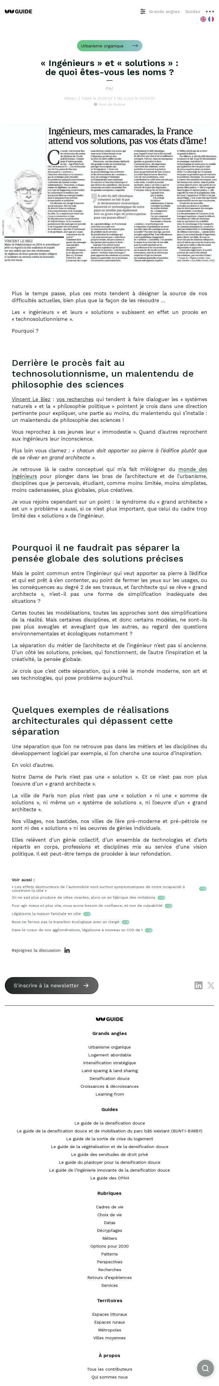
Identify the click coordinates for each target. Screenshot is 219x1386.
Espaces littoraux (109, 1314)
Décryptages (109, 1230)
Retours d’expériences (109, 1277)
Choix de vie (109, 1214)
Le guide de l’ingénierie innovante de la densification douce (109, 1170)
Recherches (109, 1269)
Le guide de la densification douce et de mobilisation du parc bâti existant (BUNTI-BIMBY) (109, 1130)
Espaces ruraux (109, 1322)
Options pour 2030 (110, 1246)
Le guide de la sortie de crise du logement (109, 1138)
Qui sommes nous (109, 1377)
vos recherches (75, 399)
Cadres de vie (109, 1206)
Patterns (109, 1254)
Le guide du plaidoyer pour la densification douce (109, 1162)
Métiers (109, 1238)
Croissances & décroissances (110, 1086)
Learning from (109, 1094)
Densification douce (109, 1078)
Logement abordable (109, 1054)
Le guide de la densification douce (109, 1123)
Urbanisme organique (109, 1047)
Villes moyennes (109, 1337)
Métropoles (109, 1329)
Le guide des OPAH (109, 1178)
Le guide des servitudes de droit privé (109, 1154)
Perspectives (109, 1261)
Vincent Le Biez (31, 399)
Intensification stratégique (109, 1062)
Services (109, 1285)
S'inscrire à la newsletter (46, 985)
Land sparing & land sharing (110, 1070)
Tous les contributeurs (109, 1369)
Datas (110, 1222)
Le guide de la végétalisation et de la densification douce (109, 1146)
